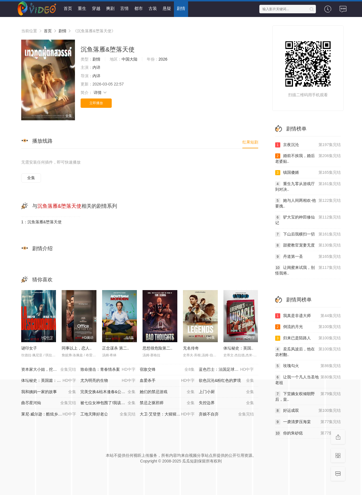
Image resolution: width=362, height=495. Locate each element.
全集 (31, 177)
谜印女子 (29, 348)
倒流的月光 (308, 327)
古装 (152, 8)
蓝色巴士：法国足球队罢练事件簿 (228, 369)
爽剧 (110, 8)
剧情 (181, 8)
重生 (82, 8)
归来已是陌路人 (308, 338)
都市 (138, 8)
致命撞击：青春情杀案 (107, 369)
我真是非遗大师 (308, 316)
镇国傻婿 (308, 172)
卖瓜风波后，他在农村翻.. (308, 351)
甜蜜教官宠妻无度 (308, 245)
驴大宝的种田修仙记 (308, 220)
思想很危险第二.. (158, 348)
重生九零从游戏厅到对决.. (308, 186)
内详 (96, 67)
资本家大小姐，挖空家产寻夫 (48, 369)
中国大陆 (129, 59)
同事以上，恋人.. (77, 348)
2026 (163, 59)
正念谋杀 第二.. (115, 348)
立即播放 (96, 103)
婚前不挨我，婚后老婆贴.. (308, 158)
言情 (124, 8)
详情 (100, 92)
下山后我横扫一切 (308, 234)
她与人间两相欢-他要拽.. (308, 203)
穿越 (96, 8)
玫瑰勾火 (308, 366)
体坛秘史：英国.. (238, 348)
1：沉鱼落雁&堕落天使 (41, 222)
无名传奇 (191, 348)
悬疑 (167, 8)
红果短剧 (250, 142)
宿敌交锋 (167, 369)
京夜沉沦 (308, 145)
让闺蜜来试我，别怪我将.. (308, 270)
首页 (68, 8)
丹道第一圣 (308, 257)
